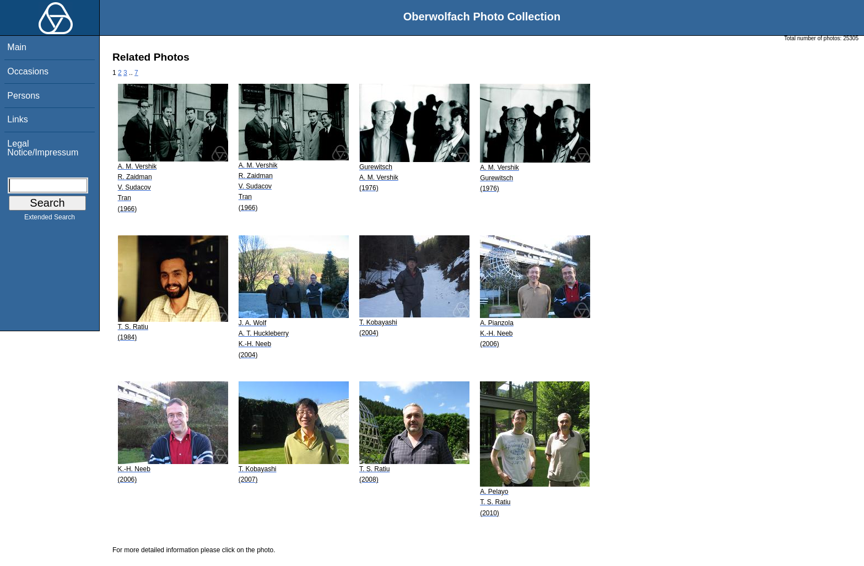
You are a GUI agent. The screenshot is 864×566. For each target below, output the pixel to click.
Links (17, 119)
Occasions (27, 71)
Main (16, 47)
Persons (23, 95)
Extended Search (49, 219)
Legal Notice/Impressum (42, 148)
